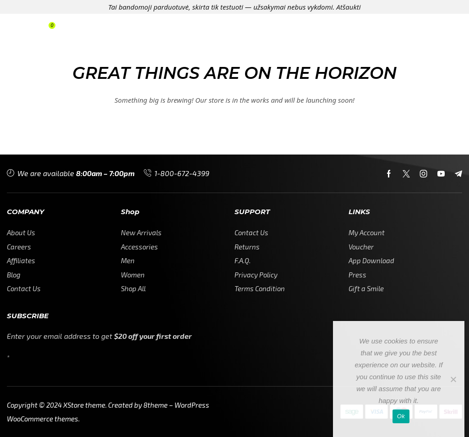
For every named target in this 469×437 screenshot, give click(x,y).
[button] (22, 28)
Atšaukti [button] (348, 6)
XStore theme (84, 405)
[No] (453, 379)
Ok (401, 416)
